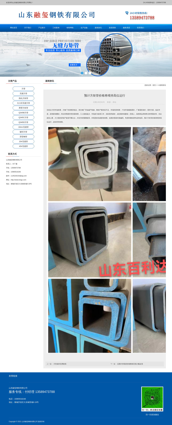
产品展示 (41, 28)
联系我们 (140, 28)
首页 (154, 85)
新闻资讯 (98, 28)
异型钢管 (23, 137)
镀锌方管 (23, 132)
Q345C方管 (23, 117)
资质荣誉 (112, 28)
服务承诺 (126, 28)
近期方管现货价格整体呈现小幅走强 (130, 364)
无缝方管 (23, 93)
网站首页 (13, 28)
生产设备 (84, 28)
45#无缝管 (23, 146)
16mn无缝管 (23, 127)
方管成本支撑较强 (60, 364)
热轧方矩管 (23, 98)
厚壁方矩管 (23, 108)
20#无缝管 (23, 141)
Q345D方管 (23, 122)
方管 (23, 89)
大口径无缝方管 (23, 103)
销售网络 (70, 28)
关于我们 (27, 28)
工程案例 (55, 28)
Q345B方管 (23, 113)
